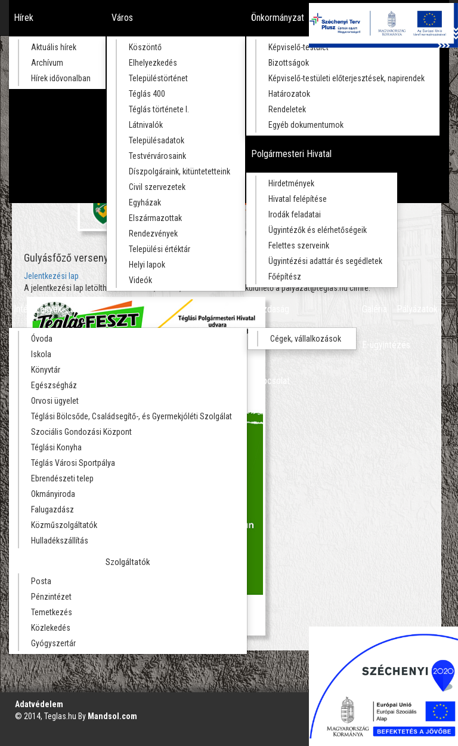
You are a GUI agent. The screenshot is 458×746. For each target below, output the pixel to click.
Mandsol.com (112, 716)
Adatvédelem (39, 704)
